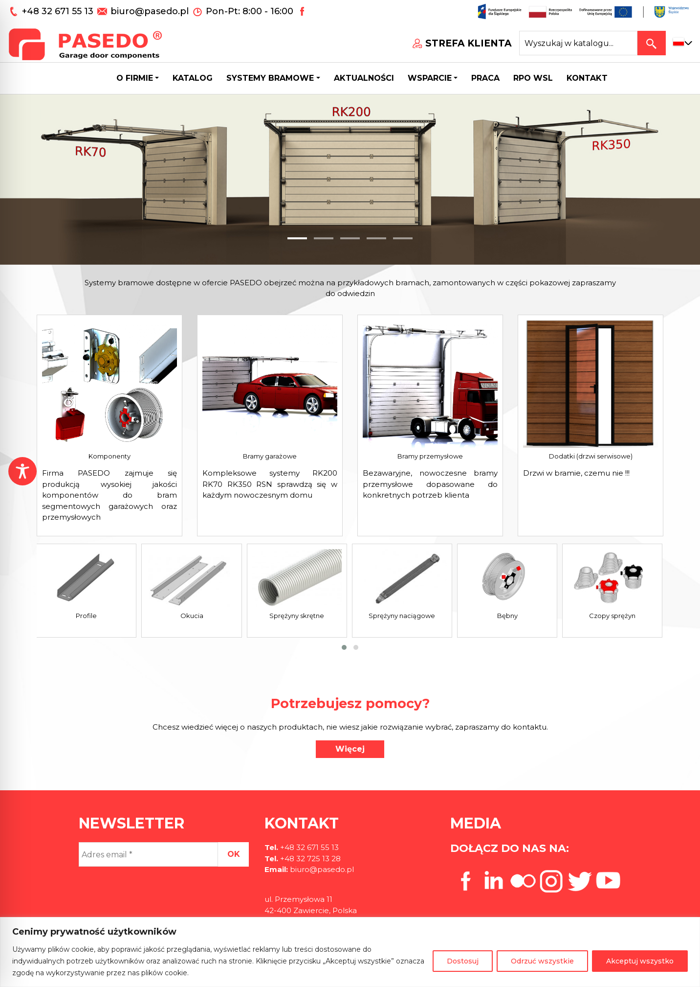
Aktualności (364, 78)
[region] (350, 952)
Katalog (193, 78)
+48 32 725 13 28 (309, 858)
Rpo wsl (533, 78)
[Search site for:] (578, 43)
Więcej (350, 749)
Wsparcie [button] (430, 78)
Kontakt (587, 78)
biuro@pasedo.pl (149, 11)
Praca (485, 78)
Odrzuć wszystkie (542, 961)
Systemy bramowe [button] (270, 78)
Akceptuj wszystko (640, 961)
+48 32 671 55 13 (59, 11)
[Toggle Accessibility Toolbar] (22, 471)
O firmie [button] (134, 78)
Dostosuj (463, 961)
